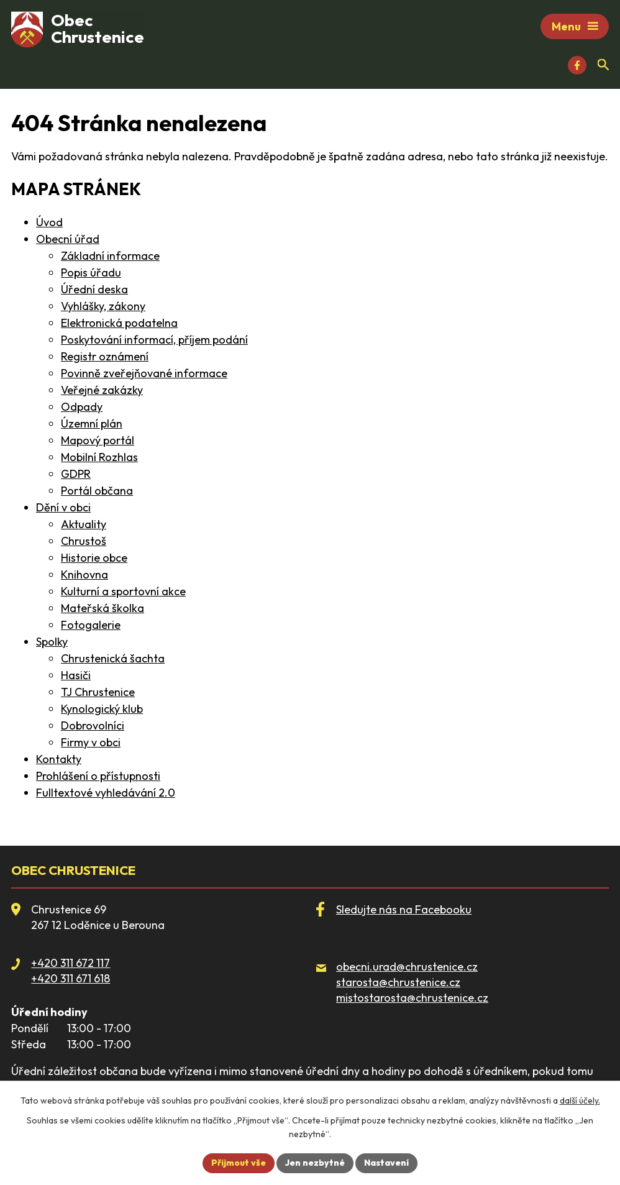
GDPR (76, 474)
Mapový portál (97, 440)
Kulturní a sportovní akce (123, 591)
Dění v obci (63, 507)
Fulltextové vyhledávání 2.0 (105, 792)
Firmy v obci (91, 742)
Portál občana (97, 490)
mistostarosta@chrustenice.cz (412, 998)
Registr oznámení (104, 356)
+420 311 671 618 (70, 979)
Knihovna (84, 574)
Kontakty (58, 759)
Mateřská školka (102, 608)
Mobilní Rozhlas (99, 457)
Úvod (49, 222)
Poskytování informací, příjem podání (154, 339)
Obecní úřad (67, 239)
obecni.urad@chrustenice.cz (407, 966)
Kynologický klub (102, 709)
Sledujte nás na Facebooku (404, 909)
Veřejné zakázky (102, 390)
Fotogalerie (91, 625)
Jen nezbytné (315, 1162)
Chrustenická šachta (113, 658)
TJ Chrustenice (98, 692)
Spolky (52, 641)
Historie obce (94, 558)
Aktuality (83, 524)
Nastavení (386, 1162)
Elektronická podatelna (119, 323)
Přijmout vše (238, 1162)
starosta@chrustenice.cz (398, 982)
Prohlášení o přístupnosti (98, 776)
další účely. (580, 1100)
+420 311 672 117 (70, 963)
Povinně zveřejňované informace (144, 373)
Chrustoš (83, 541)
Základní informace (110, 256)
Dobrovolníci (92, 725)
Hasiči (76, 675)
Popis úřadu (91, 272)
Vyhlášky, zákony (103, 306)
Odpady (82, 407)
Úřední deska (94, 289)
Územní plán (91, 423)
